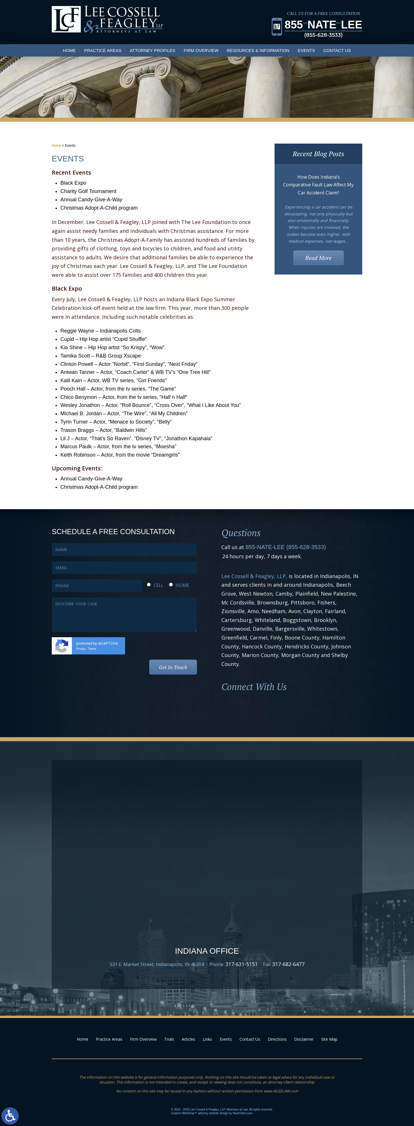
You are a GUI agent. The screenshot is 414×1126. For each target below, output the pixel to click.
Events (306, 50)
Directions (277, 1039)
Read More (318, 258)
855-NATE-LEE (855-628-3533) (286, 547)
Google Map (207, 912)
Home (69, 50)
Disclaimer (304, 1039)
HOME (182, 585)
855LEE (323, 29)
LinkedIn (253, 709)
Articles (188, 1039)
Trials (169, 1039)
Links (207, 1039)
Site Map (329, 1039)
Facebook (232, 709)
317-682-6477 (288, 964)
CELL (158, 585)
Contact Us (337, 50)
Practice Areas (102, 50)
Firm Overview (201, 50)
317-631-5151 (241, 964)
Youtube (275, 709)
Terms (92, 648)
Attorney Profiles (152, 50)
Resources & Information (258, 50)
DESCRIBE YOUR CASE (124, 614)
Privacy (80, 648)
